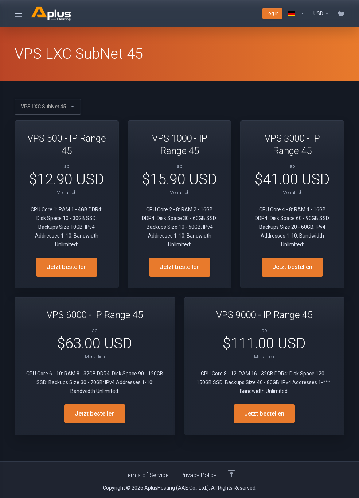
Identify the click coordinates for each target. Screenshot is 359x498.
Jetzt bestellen (66, 267)
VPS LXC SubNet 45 (48, 106)
